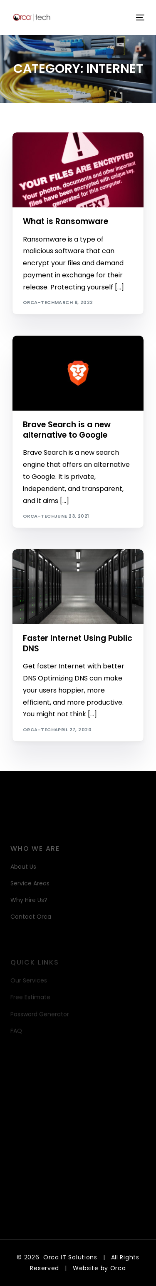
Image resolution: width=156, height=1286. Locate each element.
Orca (118, 1268)
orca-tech (38, 302)
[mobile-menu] (139, 17)
